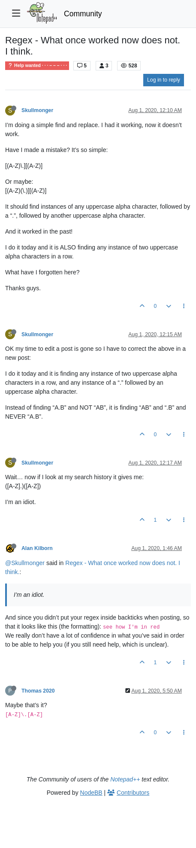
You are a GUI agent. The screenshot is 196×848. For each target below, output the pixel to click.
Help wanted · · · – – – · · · (37, 65)
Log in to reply (163, 80)
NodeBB (91, 792)
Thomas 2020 (38, 691)
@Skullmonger (25, 562)
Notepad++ (125, 779)
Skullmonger (37, 110)
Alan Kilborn (37, 548)
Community (83, 13)
